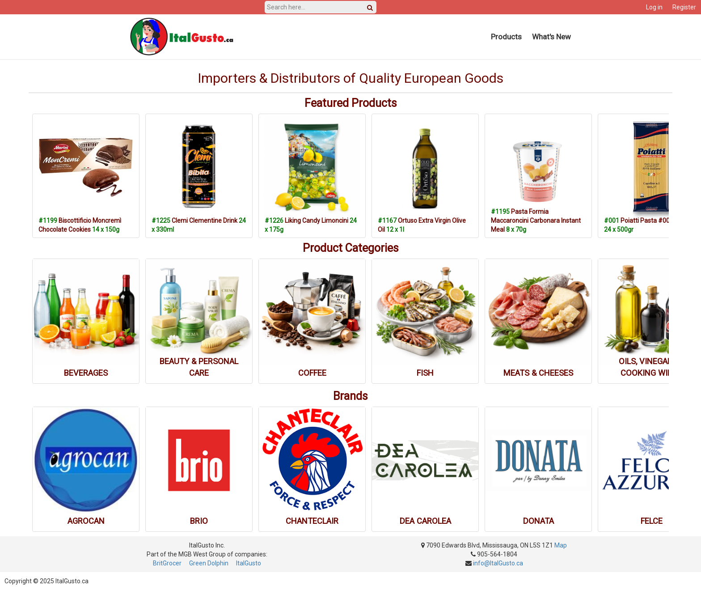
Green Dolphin (208, 563)
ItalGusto (248, 563)
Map (560, 545)
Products (506, 36)
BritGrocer (167, 563)
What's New (551, 36)
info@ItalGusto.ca (498, 563)
